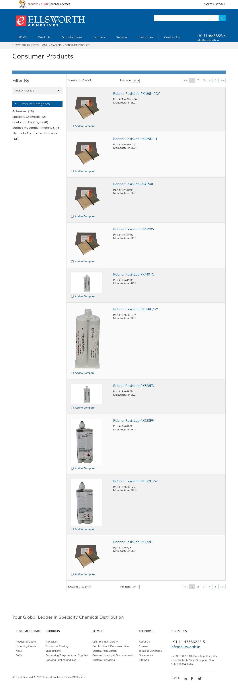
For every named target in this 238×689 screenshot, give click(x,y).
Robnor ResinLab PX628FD (133, 386)
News (19, 650)
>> (222, 80)
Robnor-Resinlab (37, 90)
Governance (146, 655)
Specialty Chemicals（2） (30, 117)
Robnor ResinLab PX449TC (133, 274)
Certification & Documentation (110, 646)
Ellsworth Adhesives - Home (30, 45)
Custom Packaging (103, 659)
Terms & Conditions (150, 650)
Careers (143, 646)
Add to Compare (85, 126)
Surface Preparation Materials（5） (37, 128)
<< (186, 80)
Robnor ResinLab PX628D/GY (135, 309)
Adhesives (52, 641)
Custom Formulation (104, 650)
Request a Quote (26, 641)
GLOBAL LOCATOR (60, 4)
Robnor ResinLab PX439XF (133, 184)
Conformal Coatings (58, 646)
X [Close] (58, 90)
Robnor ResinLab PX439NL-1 (135, 139)
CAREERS (209, 4)
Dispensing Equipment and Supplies (67, 655)
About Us (144, 641)
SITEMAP (220, 4)
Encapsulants (54, 650)
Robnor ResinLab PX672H (133, 542)
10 (134, 80)
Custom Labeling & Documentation (113, 655)
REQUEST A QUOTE (38, 4)
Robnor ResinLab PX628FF (133, 421)
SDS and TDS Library (105, 641)
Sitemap (144, 659)
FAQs (19, 655)
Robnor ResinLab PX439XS (133, 229)
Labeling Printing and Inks (61, 659)
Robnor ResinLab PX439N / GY (136, 94)
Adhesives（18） (24, 111)
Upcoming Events (26, 646)
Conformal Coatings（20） (31, 122)
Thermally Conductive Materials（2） (34, 135)
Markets (56, 45)
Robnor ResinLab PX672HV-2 (135, 481)
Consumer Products (77, 45)
